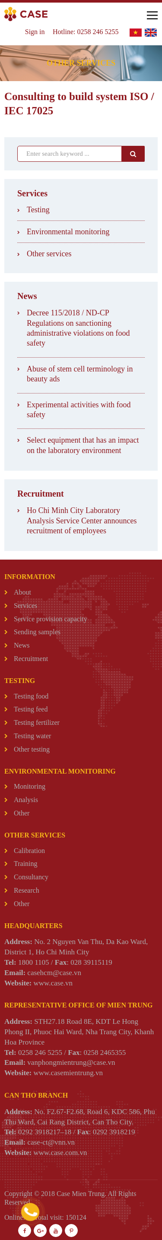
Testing (38, 209)
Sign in (35, 31)
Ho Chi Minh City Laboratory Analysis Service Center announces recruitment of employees (82, 520)
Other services (49, 253)
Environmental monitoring (68, 231)
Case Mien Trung (81, 1193)
